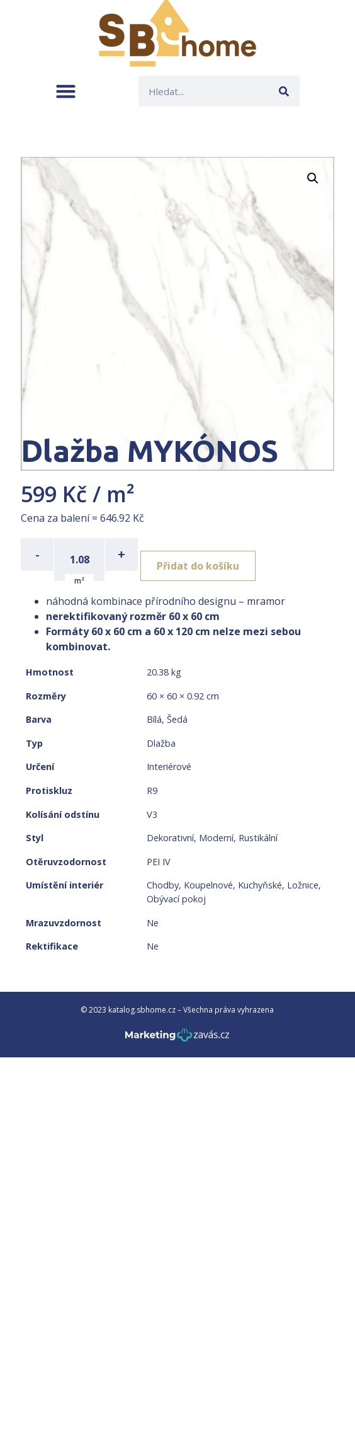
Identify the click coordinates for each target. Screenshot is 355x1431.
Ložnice (302, 885)
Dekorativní (170, 838)
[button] (65, 91)
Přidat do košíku (198, 566)
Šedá (177, 719)
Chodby (163, 885)
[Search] (284, 91)
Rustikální (258, 838)
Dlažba (161, 743)
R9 (152, 790)
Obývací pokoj (176, 899)
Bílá (154, 719)
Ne (153, 923)
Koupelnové (208, 885)
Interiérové (169, 767)
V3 (152, 814)
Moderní (216, 838)
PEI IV (159, 862)
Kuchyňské (260, 885)
